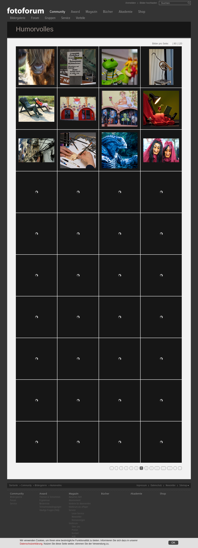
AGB (73, 536)
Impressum (142, 485)
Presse (75, 530)
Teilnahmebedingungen (50, 507)
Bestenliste (44, 503)
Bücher (108, 12)
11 (163, 468)
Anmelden (130, 3)
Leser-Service (78, 513)
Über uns (76, 526)
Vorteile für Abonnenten (80, 503)
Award (75, 12)
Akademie (125, 12)
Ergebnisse (44, 500)
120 (180, 43)
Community (57, 12)
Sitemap (183, 485)
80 (175, 43)
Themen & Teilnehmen (49, 497)
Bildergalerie (17, 18)
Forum (35, 18)
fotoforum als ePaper (78, 507)
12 (169, 468)
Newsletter (171, 485)
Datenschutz (156, 485)
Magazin (91, 12)
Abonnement (74, 500)
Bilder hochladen (148, 3)
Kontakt (75, 533)
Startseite (13, 485)
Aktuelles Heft (75, 497)
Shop (141, 12)
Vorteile (80, 18)
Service (65, 18)
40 (170, 43)
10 (157, 468)
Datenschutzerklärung (31, 543)
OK (173, 542)
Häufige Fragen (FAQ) (49, 510)
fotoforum (73, 523)
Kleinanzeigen (78, 520)
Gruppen (50, 18)
